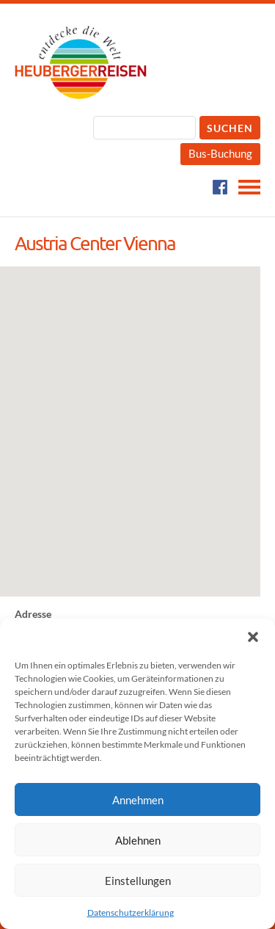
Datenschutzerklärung (130, 912)
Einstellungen (138, 880)
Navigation (249, 187)
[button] (253, 637)
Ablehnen (138, 840)
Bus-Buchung (220, 153)
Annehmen (138, 799)
